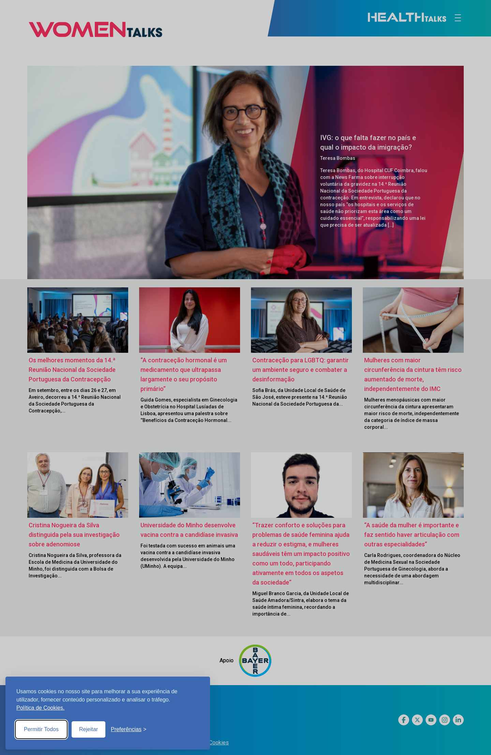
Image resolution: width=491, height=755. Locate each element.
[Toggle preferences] (128, 729)
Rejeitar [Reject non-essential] (88, 729)
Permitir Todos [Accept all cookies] (41, 729)
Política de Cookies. (40, 708)
